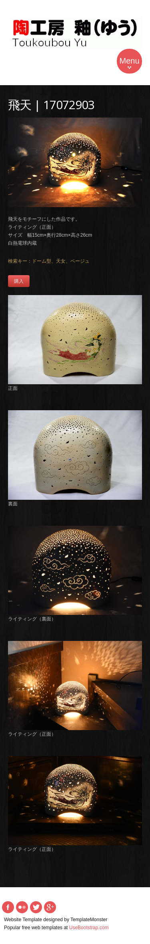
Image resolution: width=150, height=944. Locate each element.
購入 (19, 281)
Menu (129, 62)
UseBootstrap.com (89, 927)
